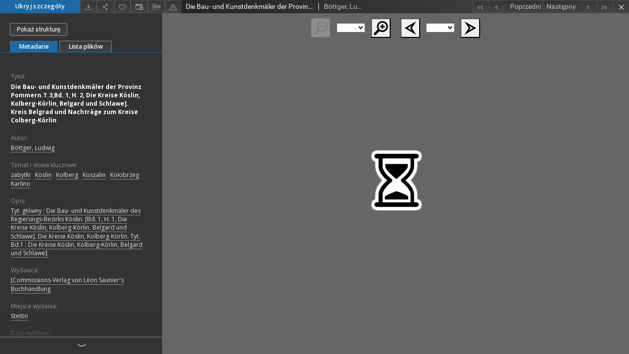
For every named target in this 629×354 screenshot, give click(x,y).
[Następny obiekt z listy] (570, 6)
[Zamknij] (621, 6)
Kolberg (67, 175)
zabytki (20, 175)
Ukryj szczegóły (40, 6)
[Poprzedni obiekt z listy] (516, 6)
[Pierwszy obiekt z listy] (481, 6)
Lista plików (85, 46)
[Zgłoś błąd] (173, 6)
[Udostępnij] (105, 6)
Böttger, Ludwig (33, 148)
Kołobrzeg (124, 175)
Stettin (19, 316)
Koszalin (94, 175)
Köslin (43, 175)
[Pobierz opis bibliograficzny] (156, 7)
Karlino (20, 183)
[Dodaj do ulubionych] (122, 6)
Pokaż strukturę (38, 29)
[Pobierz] (88, 6)
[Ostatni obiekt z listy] (605, 6)
